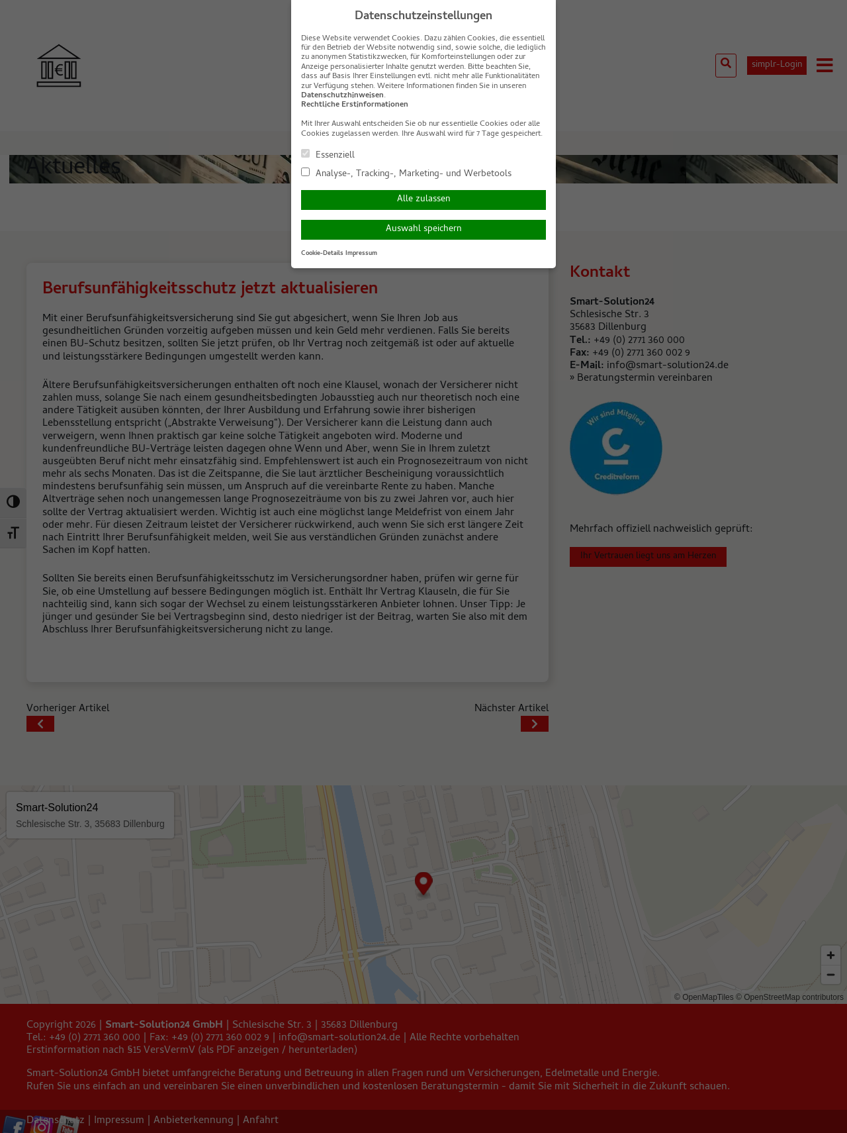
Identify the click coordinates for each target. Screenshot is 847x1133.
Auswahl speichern (423, 229)
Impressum (361, 253)
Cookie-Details (322, 253)
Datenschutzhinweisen (342, 96)
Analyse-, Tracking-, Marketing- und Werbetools (406, 173)
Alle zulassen (423, 199)
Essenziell (328, 155)
